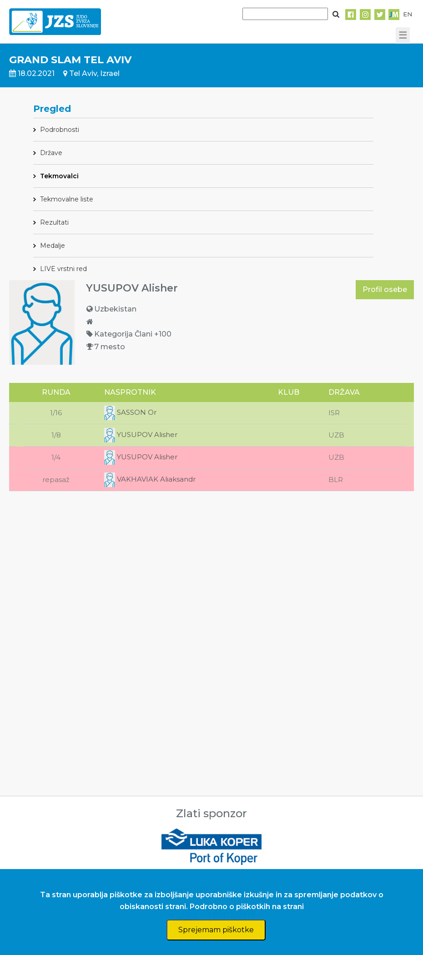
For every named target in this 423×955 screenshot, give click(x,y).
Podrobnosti (59, 130)
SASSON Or (130, 412)
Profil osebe (385, 289)
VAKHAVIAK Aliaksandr (150, 479)
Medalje (52, 245)
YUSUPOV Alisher (140, 434)
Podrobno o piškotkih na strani (247, 906)
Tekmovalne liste (66, 199)
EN (407, 14)
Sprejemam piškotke (216, 929)
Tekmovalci (59, 176)
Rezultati (54, 222)
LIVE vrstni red (63, 269)
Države (51, 153)
